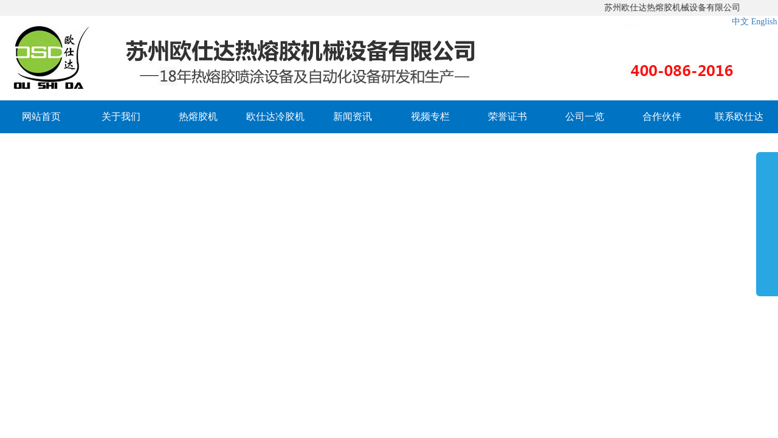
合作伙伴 (661, 116)
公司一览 (584, 116)
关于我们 (121, 116)
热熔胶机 (198, 116)
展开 (767, 221)
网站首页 (41, 116)
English (764, 21)
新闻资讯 (352, 116)
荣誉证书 (507, 116)
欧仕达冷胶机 (275, 116)
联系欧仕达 (739, 116)
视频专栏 (430, 116)
